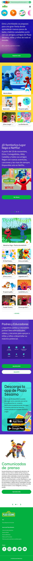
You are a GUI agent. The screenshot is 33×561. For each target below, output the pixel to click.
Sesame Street (5, 532)
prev (12, 212)
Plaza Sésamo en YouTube (8, 522)
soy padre (16, 372)
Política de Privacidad (7, 537)
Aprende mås (16, 492)
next (21, 212)
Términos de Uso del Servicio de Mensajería (11, 539)
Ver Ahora (16, 197)
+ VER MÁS (16, 313)
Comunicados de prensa (7, 530)
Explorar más (17, 55)
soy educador (17, 366)
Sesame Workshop (6, 534)
